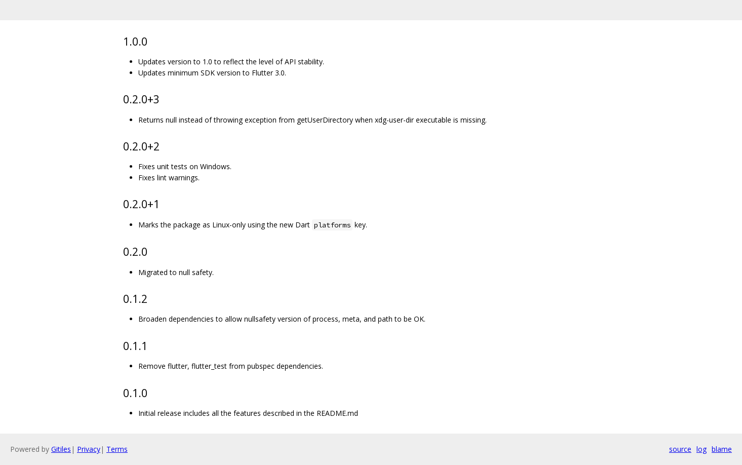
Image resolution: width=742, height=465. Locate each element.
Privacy (88, 449)
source (680, 449)
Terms (117, 449)
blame (722, 449)
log (701, 449)
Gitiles (61, 449)
